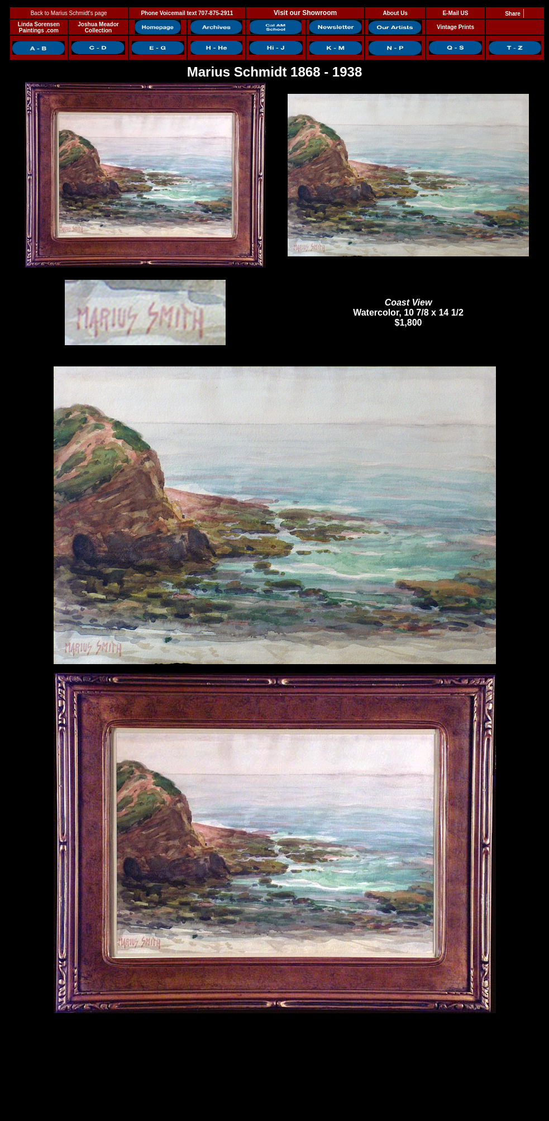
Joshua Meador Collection (98, 27)
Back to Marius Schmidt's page (69, 13)
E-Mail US (455, 13)
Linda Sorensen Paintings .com (39, 27)
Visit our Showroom (305, 13)
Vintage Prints (455, 27)
